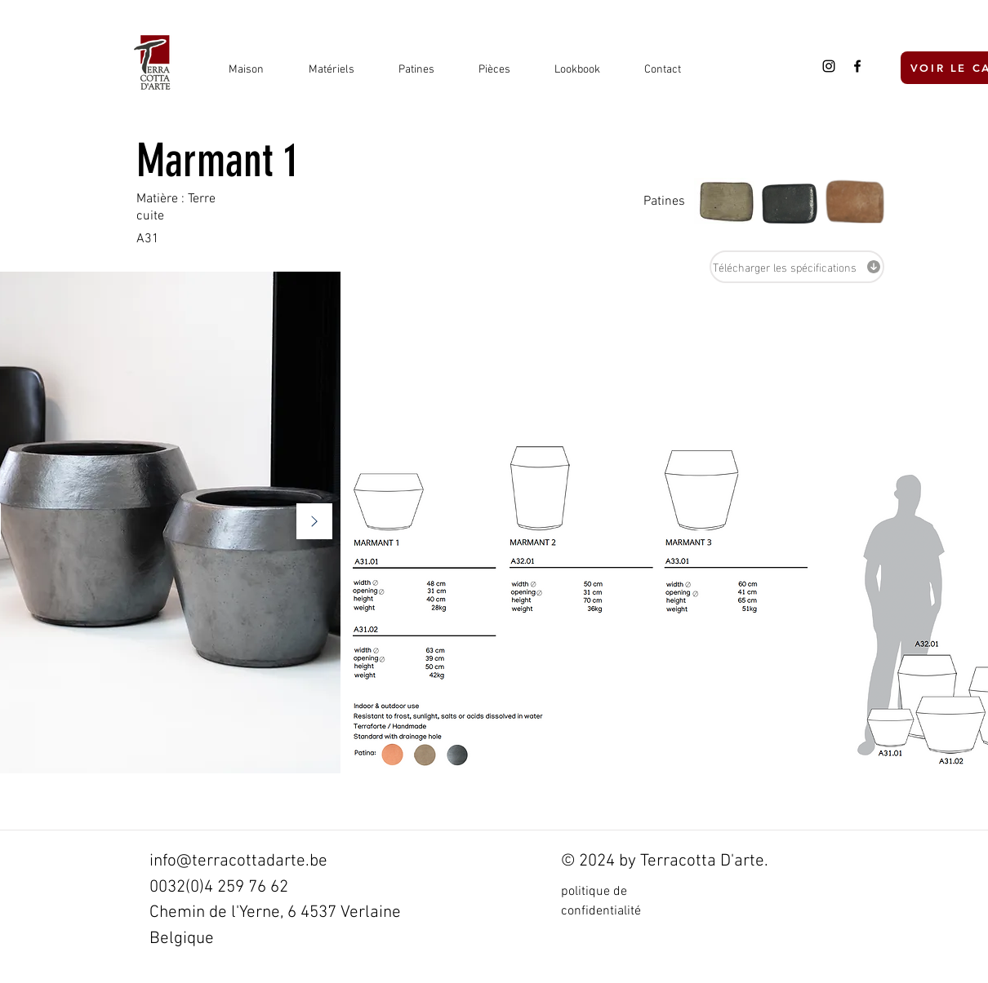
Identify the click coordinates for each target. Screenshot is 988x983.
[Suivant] (314, 522)
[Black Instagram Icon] (829, 66)
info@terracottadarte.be (238, 861)
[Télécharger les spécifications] (797, 266)
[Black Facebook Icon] (857, 66)
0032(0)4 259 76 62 (218, 887)
